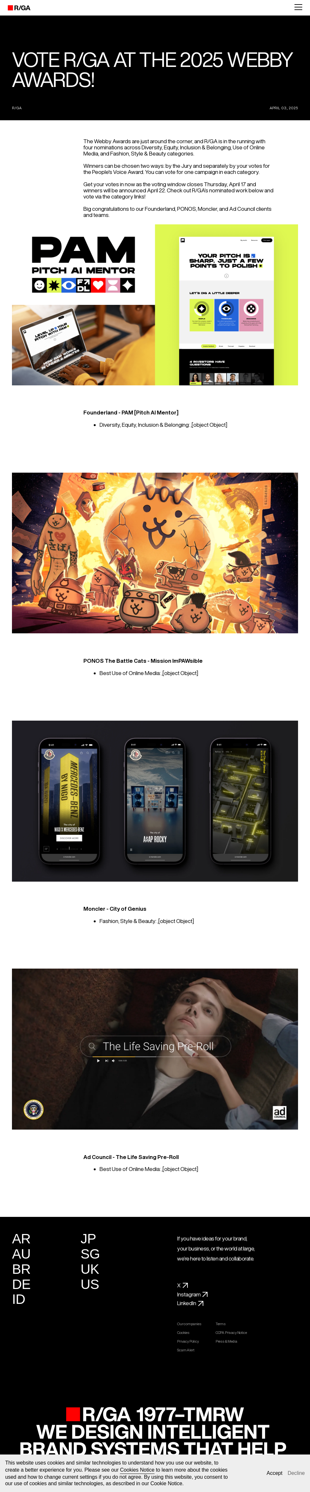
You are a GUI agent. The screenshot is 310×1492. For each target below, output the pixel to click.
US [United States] (89, 1284)
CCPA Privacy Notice (233, 1333)
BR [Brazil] (21, 1269)
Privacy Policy (189, 1341)
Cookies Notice (137, 1470)
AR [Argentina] (21, 1238)
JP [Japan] (88, 1238)
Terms (223, 1324)
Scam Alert (187, 1350)
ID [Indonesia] (18, 1299)
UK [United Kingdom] (89, 1269)
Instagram (192, 1294)
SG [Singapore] (90, 1253)
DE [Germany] (21, 1284)
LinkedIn (190, 1303)
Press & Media (228, 1341)
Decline (296, 1473)
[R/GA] (15, 8)
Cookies (185, 1333)
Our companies (191, 1324)
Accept (275, 1473)
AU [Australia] (21, 1253)
